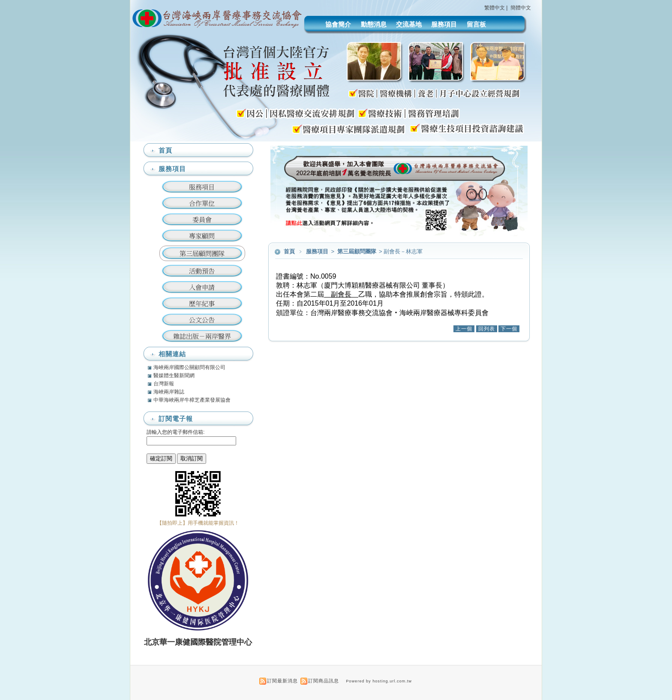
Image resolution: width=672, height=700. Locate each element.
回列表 (486, 329)
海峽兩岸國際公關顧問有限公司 (189, 367)
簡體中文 (520, 8)
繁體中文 (494, 8)
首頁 (289, 251)
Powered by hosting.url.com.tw (379, 681)
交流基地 (409, 24)
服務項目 (444, 24)
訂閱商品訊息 (323, 680)
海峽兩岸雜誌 (168, 392)
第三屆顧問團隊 (357, 251)
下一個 (509, 329)
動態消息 (374, 24)
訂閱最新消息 (282, 680)
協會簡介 (338, 24)
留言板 (476, 24)
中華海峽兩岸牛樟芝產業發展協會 (192, 400)
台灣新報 (163, 384)
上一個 (464, 329)
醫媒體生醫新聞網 (174, 376)
